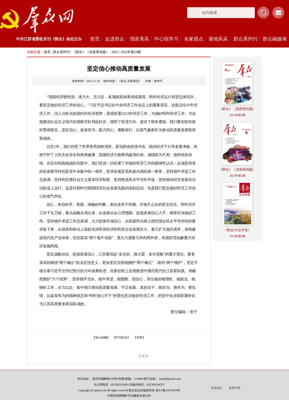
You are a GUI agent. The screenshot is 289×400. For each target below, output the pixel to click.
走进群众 (114, 38)
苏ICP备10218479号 (168, 390)
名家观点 (193, 38)
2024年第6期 (237, 236)
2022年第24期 (131, 52)
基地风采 (218, 38)
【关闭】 (139, 337)
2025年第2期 (237, 175)
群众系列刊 (245, 38)
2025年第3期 (237, 115)
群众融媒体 (275, 38)
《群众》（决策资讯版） (90, 52)
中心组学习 (166, 38)
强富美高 (139, 38)
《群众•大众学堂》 (237, 230)
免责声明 (234, 388)
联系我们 (217, 388)
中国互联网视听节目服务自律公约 (129, 395)
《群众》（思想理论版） (237, 109)
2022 (115, 52)
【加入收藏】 (101, 337)
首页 (95, 38)
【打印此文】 (121, 337)
